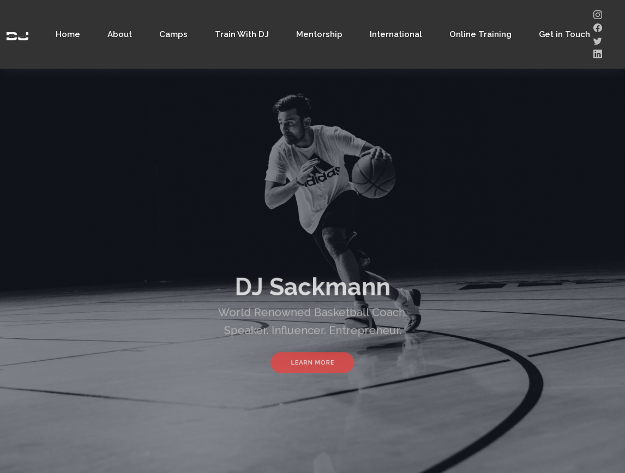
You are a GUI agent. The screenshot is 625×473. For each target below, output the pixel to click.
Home (68, 34)
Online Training (480, 34)
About (119, 34)
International (396, 34)
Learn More (312, 358)
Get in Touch (564, 34)
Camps (173, 34)
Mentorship (319, 34)
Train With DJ (242, 34)
